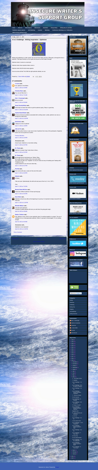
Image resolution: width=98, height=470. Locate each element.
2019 (72, 352)
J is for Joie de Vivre (76, 420)
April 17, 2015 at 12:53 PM (21, 118)
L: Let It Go (74, 415)
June (73, 373)
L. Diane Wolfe (74, 327)
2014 (72, 456)
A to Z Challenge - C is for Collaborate (77, 440)
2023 (72, 345)
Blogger (57, 467)
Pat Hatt (17, 168)
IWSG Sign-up (28, 27)
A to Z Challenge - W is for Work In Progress (77, 386)
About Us (20, 27)
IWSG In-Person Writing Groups (19, 32)
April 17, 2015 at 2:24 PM (21, 137)
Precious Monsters (19, 135)
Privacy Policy (54, 27)
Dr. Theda (17, 148)
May (73, 374)
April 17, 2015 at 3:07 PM (21, 145)
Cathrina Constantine (75, 323)
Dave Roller (18, 196)
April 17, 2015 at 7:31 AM (21, 95)
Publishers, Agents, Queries (18, 30)
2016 (72, 358)
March (73, 450)
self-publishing (73, 311)
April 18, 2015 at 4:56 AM (21, 211)
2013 (72, 458)
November (74, 363)
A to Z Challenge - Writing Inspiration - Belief (76, 443)
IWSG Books (37, 27)
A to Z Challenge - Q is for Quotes (77, 402)
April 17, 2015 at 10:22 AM (21, 109)
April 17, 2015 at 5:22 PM (21, 152)
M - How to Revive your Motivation (77, 413)
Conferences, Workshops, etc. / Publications (62, 30)
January (74, 453)
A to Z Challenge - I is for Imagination (77, 423)
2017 (72, 356)
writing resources (73, 313)
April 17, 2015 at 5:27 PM (21, 165)
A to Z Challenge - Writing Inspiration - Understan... (76, 392)
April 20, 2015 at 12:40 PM (21, 229)
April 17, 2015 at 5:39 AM (21, 87)
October (74, 365)
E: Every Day (75, 435)
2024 (72, 343)
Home (13, 27)
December (74, 361)
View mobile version (39, 241)
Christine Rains (19, 90)
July (73, 371)
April (73, 376)
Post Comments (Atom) (42, 246)
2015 (72, 360)
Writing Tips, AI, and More (66, 27)
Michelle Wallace (19, 205)
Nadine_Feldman (19, 214)
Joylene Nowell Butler (20, 112)
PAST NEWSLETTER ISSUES (76, 170)
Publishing (72, 304)
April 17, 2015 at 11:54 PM (21, 202)
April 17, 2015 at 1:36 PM (21, 125)
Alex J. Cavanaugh (20, 98)
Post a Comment (18, 232)
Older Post (62, 238)
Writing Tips (72, 306)
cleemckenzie (74, 332)
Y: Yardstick (74, 380)
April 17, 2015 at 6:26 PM (21, 173)
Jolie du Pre (18, 129)
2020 (72, 351)
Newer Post (15, 238)
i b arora (17, 83)
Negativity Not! (75, 411)
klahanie (17, 176)
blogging (72, 309)
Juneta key (73, 325)
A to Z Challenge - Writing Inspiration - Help (76, 426)
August (74, 369)
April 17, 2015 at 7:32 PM (21, 186)
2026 (72, 339)
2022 (72, 347)
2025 (72, 341)
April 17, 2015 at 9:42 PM (21, 193)
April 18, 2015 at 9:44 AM (21, 221)
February (74, 452)
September (74, 367)
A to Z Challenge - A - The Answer (76, 447)
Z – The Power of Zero (77, 378)
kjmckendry (18, 121)
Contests (40, 30)
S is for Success (75, 397)
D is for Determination (76, 437)
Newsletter (45, 27)
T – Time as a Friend (76, 395)
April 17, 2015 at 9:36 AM (21, 102)
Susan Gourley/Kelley (20, 105)
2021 (72, 349)
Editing (71, 300)
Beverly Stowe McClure (21, 189)
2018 (72, 354)
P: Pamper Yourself (76, 405)
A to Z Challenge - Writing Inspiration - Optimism (76, 408)
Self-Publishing (31, 30)
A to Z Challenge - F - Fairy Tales (76, 433)
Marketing (47, 30)
